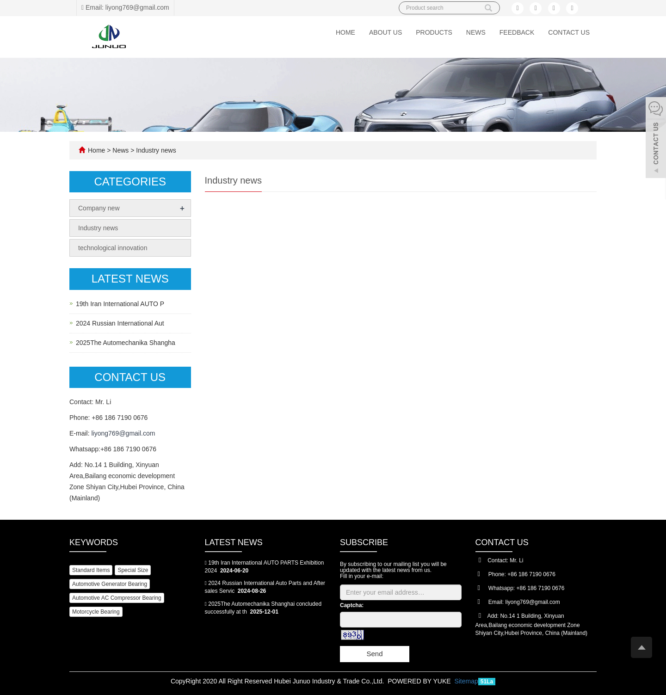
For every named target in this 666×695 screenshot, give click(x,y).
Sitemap (466, 681)
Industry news (155, 150)
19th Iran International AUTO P (120, 304)
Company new (99, 208)
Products (434, 32)
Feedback (517, 32)
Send (374, 654)
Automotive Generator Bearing (109, 584)
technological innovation (112, 248)
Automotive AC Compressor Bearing (116, 598)
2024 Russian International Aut (120, 323)
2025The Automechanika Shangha (125, 342)
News (476, 32)
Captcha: (352, 605)
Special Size (132, 570)
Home (345, 32)
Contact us (569, 32)
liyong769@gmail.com (123, 433)
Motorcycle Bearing (96, 612)
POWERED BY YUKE (420, 681)
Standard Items (91, 570)
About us (385, 32)
